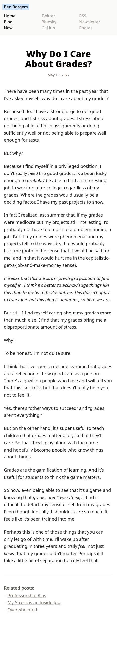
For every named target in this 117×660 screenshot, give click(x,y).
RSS (82, 16)
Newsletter (89, 22)
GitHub (48, 28)
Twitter (48, 16)
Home (9, 16)
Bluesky (49, 22)
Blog (8, 22)
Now (8, 28)
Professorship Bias (26, 595)
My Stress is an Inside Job (33, 602)
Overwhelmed (22, 610)
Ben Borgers (16, 7)
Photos (85, 28)
